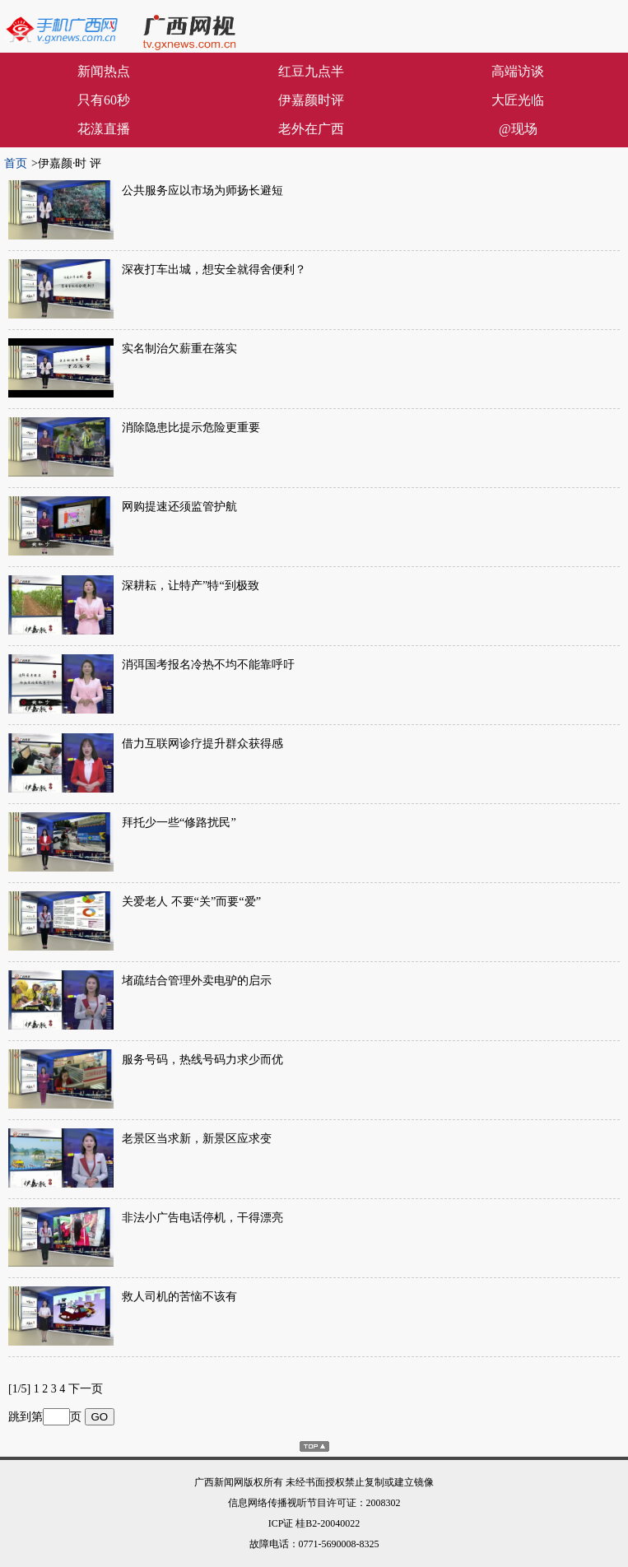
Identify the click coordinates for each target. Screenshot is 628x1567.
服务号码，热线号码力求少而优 (202, 1059)
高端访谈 (517, 71)
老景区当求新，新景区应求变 (197, 1138)
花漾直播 (103, 129)
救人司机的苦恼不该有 (179, 1296)
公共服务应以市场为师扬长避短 (202, 190)
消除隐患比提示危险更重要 (191, 427)
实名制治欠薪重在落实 (179, 348)
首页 (15, 163)
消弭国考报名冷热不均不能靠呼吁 (208, 664)
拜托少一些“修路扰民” (179, 822)
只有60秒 (103, 100)
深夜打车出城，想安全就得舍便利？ (214, 269)
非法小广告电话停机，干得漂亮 (202, 1217)
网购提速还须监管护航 (179, 506)
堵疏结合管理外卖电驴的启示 (197, 980)
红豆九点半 (311, 71)
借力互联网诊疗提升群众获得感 (202, 743)
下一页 (85, 1389)
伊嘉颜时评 (311, 100)
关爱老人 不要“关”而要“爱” (191, 901)
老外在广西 (311, 129)
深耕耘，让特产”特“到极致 (190, 585)
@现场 (518, 129)
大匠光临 (517, 100)
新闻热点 (103, 71)
